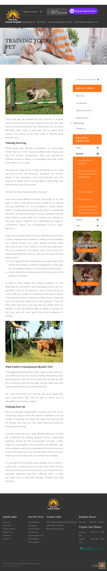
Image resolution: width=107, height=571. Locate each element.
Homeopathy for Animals (86, 162)
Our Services (81, 103)
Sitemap (17, 566)
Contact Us (92, 22)
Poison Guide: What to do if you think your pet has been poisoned (87, 211)
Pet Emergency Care (36, 535)
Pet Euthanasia (33, 542)
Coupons (53, 22)
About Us (80, 96)
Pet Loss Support (86, 192)
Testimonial (81, 22)
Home (23, 22)
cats (78, 229)
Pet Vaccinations (34, 529)
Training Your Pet (86, 184)
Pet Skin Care (33, 532)
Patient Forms (82, 118)
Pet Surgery (32, 525)
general (79, 154)
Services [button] (43, 22)
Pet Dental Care (34, 522)
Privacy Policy (8, 566)
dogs (78, 148)
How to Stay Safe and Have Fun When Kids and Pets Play (88, 174)
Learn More (87, 254)
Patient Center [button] (66, 22)
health (79, 223)
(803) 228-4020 (59, 13)
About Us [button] (32, 22)
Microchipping (84, 199)
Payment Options (84, 110)
